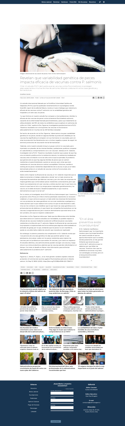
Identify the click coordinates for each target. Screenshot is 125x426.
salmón (48, 267)
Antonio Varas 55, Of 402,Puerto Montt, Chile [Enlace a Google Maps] (91, 411)
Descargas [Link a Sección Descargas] (33, 408)
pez (95, 267)
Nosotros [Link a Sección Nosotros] (34, 388)
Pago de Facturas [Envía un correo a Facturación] (33, 404)
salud (41, 267)
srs (36, 267)
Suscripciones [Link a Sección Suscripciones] (33, 395)
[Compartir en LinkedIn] (98, 98)
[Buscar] (100, 2)
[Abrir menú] (104, 2)
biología (54, 269)
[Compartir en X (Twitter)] (96, 98)
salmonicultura (59, 267)
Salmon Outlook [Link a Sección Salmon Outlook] (33, 401)
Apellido (53, 405)
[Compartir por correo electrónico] (101, 98)
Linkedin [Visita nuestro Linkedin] (33, 411)
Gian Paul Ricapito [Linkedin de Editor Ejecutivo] (91, 396)
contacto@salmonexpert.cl (91, 402)
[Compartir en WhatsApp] (103, 98)
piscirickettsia (86, 267)
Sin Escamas (82, 2)
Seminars (64, 2)
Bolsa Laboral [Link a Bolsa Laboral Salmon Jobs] (33, 391)
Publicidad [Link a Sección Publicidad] (33, 398)
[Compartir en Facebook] (93, 98)
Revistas (56, 2)
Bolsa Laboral (46, 2)
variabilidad (25, 269)
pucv (77, 267)
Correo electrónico (56, 390)
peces (23, 267)
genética (45, 269)
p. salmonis (36, 269)
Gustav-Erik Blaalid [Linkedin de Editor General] (91, 389)
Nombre (53, 398)
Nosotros (92, 2)
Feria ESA (73, 2)
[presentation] (63, 415)
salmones (70, 267)
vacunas (30, 267)
